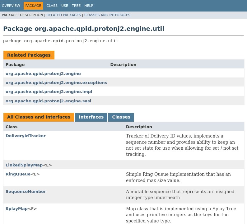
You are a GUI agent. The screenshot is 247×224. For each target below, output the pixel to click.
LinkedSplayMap (24, 165)
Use (64, 6)
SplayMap (17, 208)
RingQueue (18, 174)
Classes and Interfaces (107, 15)
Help (88, 6)
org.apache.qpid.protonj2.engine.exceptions (56, 82)
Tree (76, 6)
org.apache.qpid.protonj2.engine (43, 73)
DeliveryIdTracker (26, 135)
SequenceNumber (26, 191)
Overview (11, 6)
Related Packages (63, 15)
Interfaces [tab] (91, 116)
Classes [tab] (121, 116)
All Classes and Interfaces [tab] (38, 116)
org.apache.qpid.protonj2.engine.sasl (48, 101)
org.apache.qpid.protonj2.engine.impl (49, 91)
